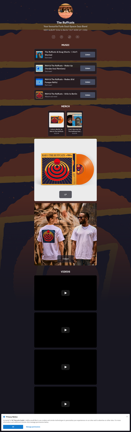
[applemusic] (70, 37)
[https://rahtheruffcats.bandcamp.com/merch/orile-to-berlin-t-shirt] (65, 234)
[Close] (127, 417)
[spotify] (62, 37)
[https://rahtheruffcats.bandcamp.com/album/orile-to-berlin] (65, 170)
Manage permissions (33, 427)
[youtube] (78, 37)
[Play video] (65, 293)
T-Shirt (65, 259)
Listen (87, 54)
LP (65, 194)
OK (13, 427)
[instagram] (54, 37)
